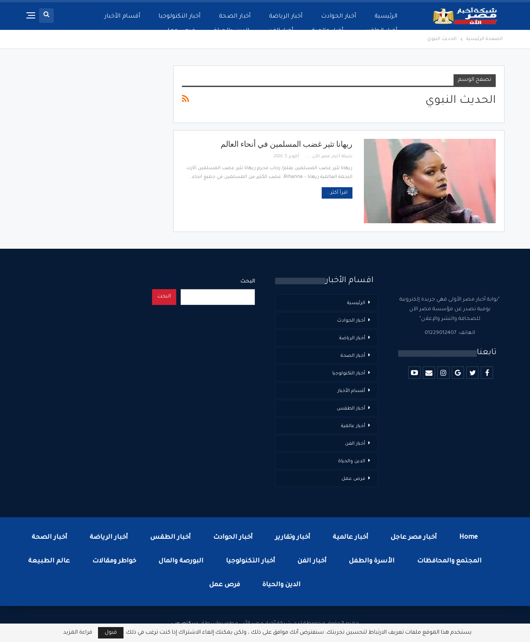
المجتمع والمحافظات (449, 561)
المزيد (131, 16)
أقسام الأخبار (351, 391)
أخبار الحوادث (338, 16)
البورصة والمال (181, 561)
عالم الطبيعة (49, 561)
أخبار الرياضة (286, 16)
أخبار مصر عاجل (414, 537)
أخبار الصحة (235, 16)
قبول (111, 633)
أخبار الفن (355, 443)
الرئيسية (386, 16)
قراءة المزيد (77, 633)
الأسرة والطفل (372, 561)
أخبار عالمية (353, 426)
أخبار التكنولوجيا (180, 16)
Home (468, 537)
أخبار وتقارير (292, 537)
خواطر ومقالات (114, 561)
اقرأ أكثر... (337, 193)
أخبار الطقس (351, 408)
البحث (247, 282)
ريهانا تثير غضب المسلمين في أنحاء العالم (286, 144)
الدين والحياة (351, 461)
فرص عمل (353, 479)
